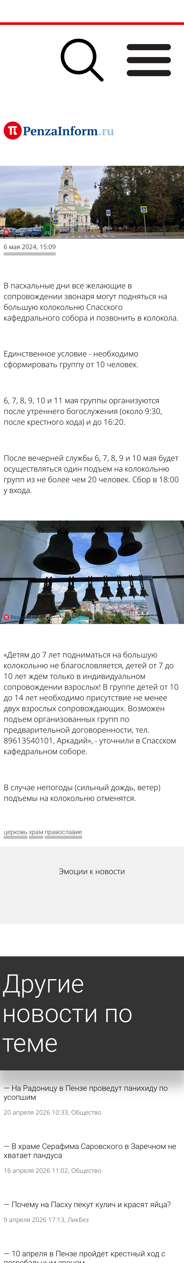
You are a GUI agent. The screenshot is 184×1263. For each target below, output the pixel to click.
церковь (15, 832)
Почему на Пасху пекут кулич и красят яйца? (91, 1204)
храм (36, 832)
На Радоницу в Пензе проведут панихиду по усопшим (86, 1093)
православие (63, 832)
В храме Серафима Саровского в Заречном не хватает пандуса (90, 1151)
